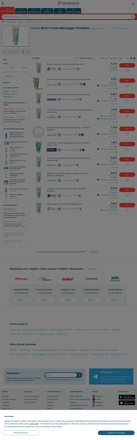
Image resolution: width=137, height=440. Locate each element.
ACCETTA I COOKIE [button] (116, 433)
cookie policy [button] (34, 424)
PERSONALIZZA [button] (21, 433)
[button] (133, 414)
